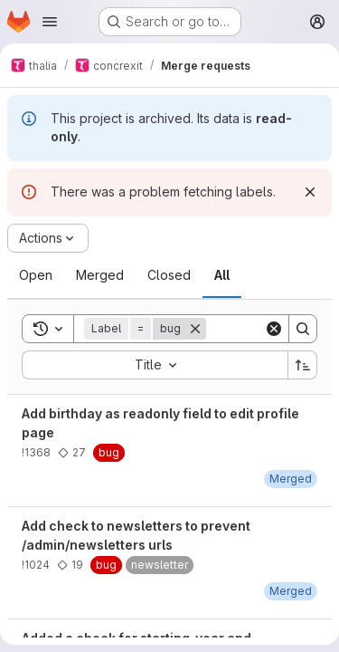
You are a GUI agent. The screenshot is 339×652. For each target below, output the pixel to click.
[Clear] (274, 329)
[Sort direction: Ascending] (302, 364)
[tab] (35, 275)
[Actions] (48, 238)
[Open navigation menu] (49, 21)
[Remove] (195, 329)
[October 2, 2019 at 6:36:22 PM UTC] (290, 478)
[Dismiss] (310, 192)
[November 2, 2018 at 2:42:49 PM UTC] (290, 590)
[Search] (302, 328)
